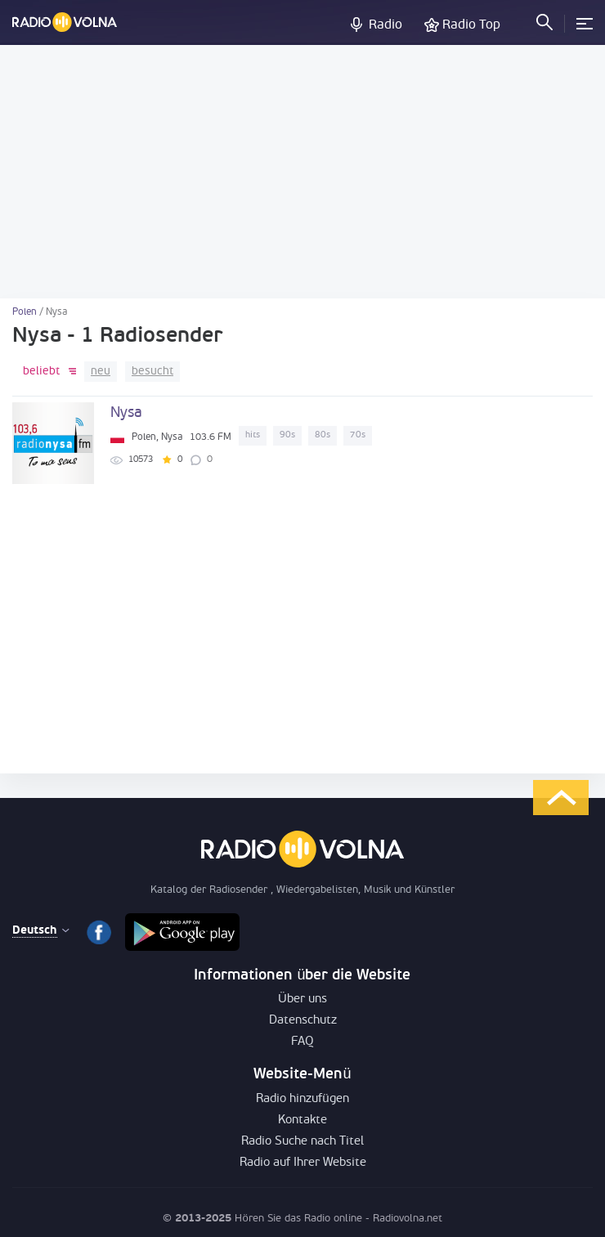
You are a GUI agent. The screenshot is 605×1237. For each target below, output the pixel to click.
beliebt (41, 371)
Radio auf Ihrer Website (303, 1163)
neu (100, 371)
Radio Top (471, 25)
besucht (152, 371)
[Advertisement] (302, 171)
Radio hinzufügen (302, 1099)
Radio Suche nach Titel (302, 1142)
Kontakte (302, 1120)
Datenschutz (303, 1021)
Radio (385, 25)
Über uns (302, 999)
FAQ (302, 1042)
